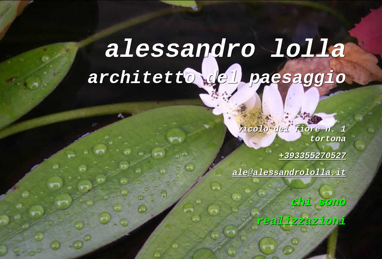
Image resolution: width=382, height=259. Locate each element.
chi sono (318, 202)
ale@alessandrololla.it (289, 173)
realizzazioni (301, 221)
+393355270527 (312, 156)
